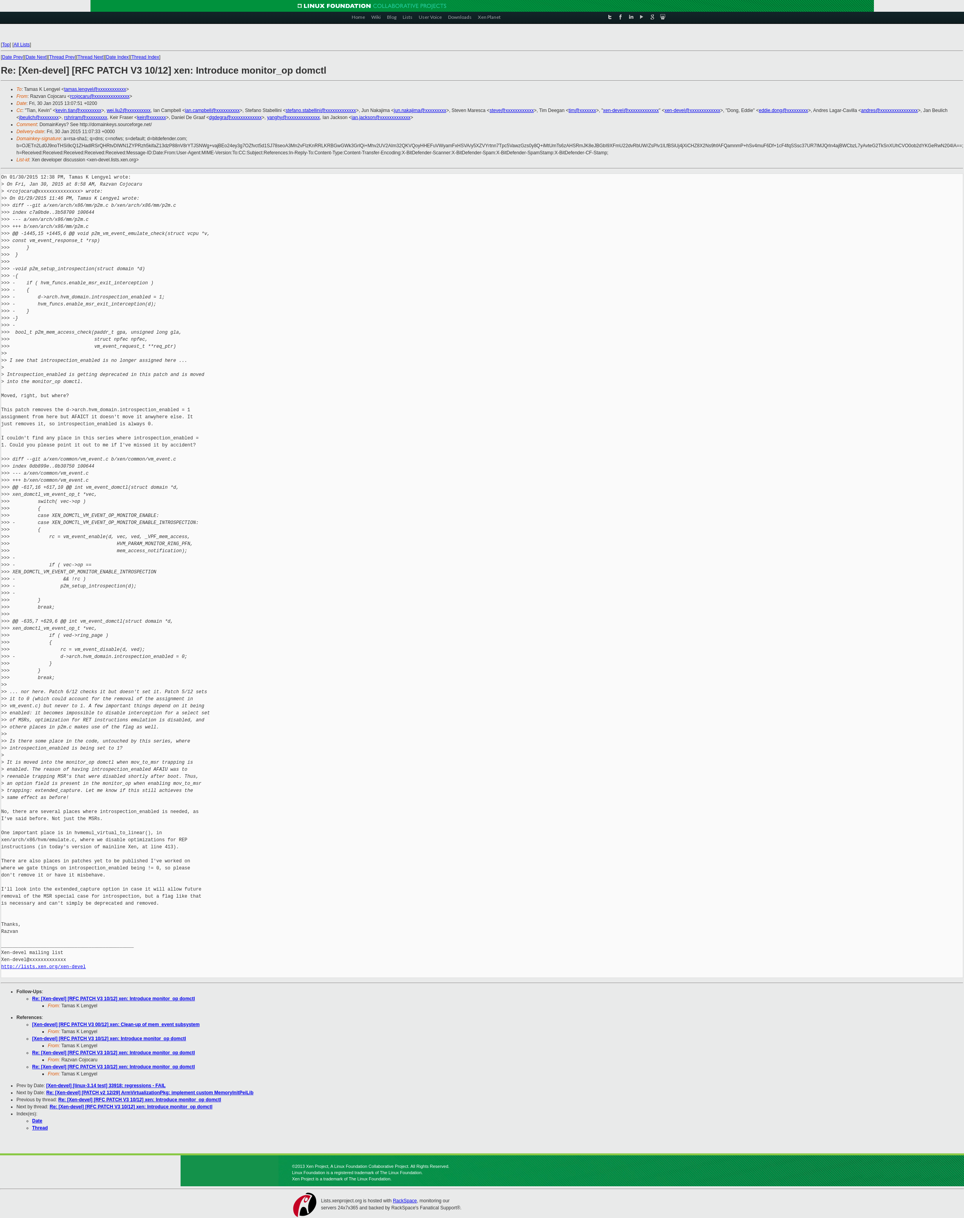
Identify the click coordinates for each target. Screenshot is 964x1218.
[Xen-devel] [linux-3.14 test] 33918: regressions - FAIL (106, 1085)
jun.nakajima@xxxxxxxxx (420, 110)
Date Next (35, 57)
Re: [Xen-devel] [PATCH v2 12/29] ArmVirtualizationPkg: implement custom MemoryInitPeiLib (149, 1092)
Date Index (117, 57)
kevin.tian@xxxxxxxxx (78, 110)
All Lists (22, 44)
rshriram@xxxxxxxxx (85, 117)
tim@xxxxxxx (582, 110)
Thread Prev (62, 57)
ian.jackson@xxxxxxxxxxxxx (381, 117)
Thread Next (90, 57)
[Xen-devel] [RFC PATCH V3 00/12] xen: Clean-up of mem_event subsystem (116, 1024)
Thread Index (145, 57)
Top (5, 44)
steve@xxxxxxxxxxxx (512, 110)
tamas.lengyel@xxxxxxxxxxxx (95, 89)
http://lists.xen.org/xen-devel (43, 966)
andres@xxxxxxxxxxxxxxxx (889, 110)
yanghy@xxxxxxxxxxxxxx (293, 117)
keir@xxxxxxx (151, 117)
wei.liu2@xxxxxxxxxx (128, 110)
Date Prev (12, 57)
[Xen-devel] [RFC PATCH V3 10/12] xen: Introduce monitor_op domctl (109, 1038)
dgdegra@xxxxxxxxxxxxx (235, 117)
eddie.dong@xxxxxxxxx (783, 110)
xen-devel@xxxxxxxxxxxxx (631, 110)
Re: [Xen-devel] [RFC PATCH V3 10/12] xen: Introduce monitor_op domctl (113, 998)
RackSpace (405, 1201)
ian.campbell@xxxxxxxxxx (212, 110)
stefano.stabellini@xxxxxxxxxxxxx (321, 110)
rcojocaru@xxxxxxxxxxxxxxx (100, 96)
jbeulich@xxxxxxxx (39, 117)
